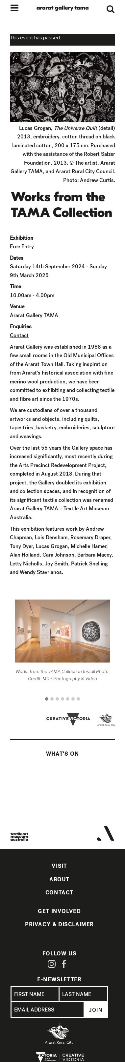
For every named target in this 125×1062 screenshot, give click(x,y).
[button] (46, 699)
